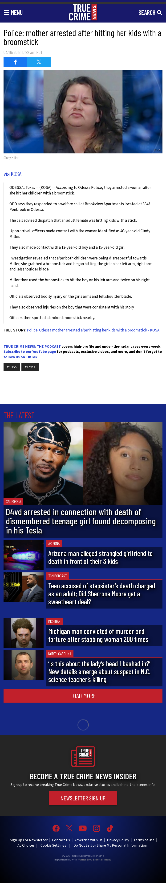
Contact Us (61, 840)
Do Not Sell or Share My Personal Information (110, 845)
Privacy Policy (118, 840)
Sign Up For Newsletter (29, 840)
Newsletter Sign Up (83, 798)
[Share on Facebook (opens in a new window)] (15, 62)
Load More (83, 696)
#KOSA (12, 367)
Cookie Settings (53, 845)
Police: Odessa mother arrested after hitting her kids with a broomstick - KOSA (93, 330)
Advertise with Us (88, 840)
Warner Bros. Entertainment (94, 860)
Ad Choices (26, 845)
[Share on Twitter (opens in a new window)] (39, 62)
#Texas (30, 367)
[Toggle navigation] (13, 12)
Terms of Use (144, 840)
